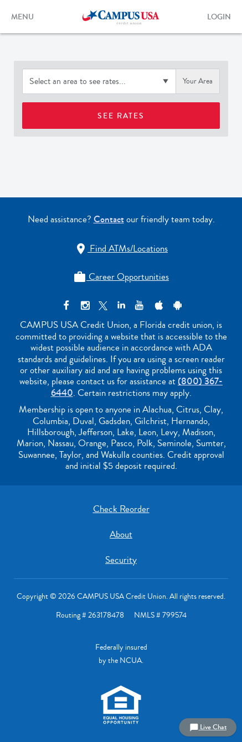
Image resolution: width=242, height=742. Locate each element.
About (121, 534)
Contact (109, 219)
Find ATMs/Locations (121, 248)
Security (121, 560)
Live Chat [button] (207, 727)
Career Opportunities (121, 277)
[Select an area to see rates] (99, 81)
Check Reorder (121, 509)
